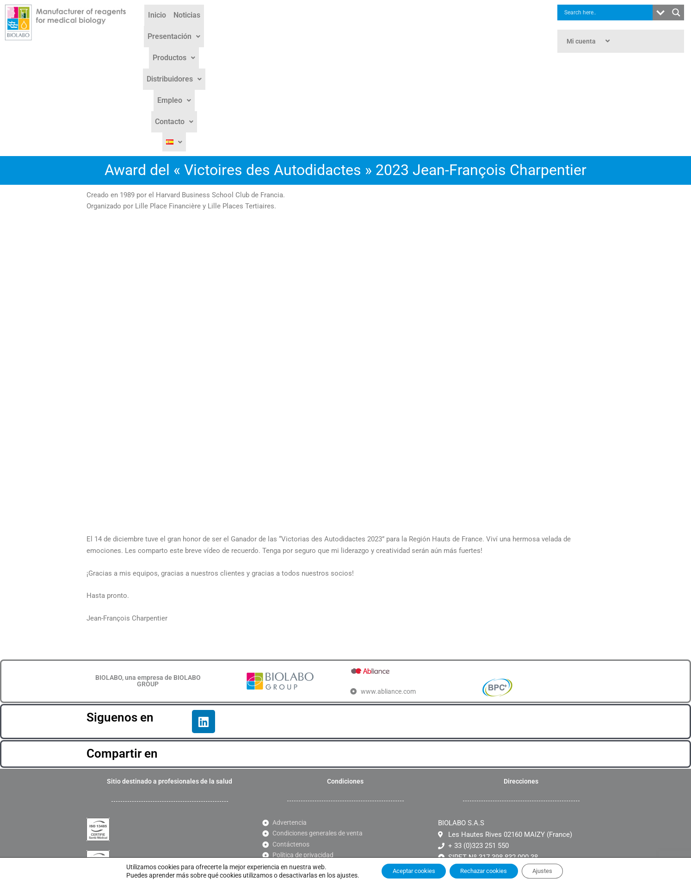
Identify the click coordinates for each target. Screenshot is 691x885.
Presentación (263, 28)
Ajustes (551, 870)
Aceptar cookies (405, 870)
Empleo (427, 28)
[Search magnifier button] (676, 12)
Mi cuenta (589, 41)
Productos (318, 28)
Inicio (187, 28)
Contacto (470, 28)
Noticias (216, 28)
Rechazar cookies (484, 870)
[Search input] (607, 12)
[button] (264, 28)
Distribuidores (374, 28)
